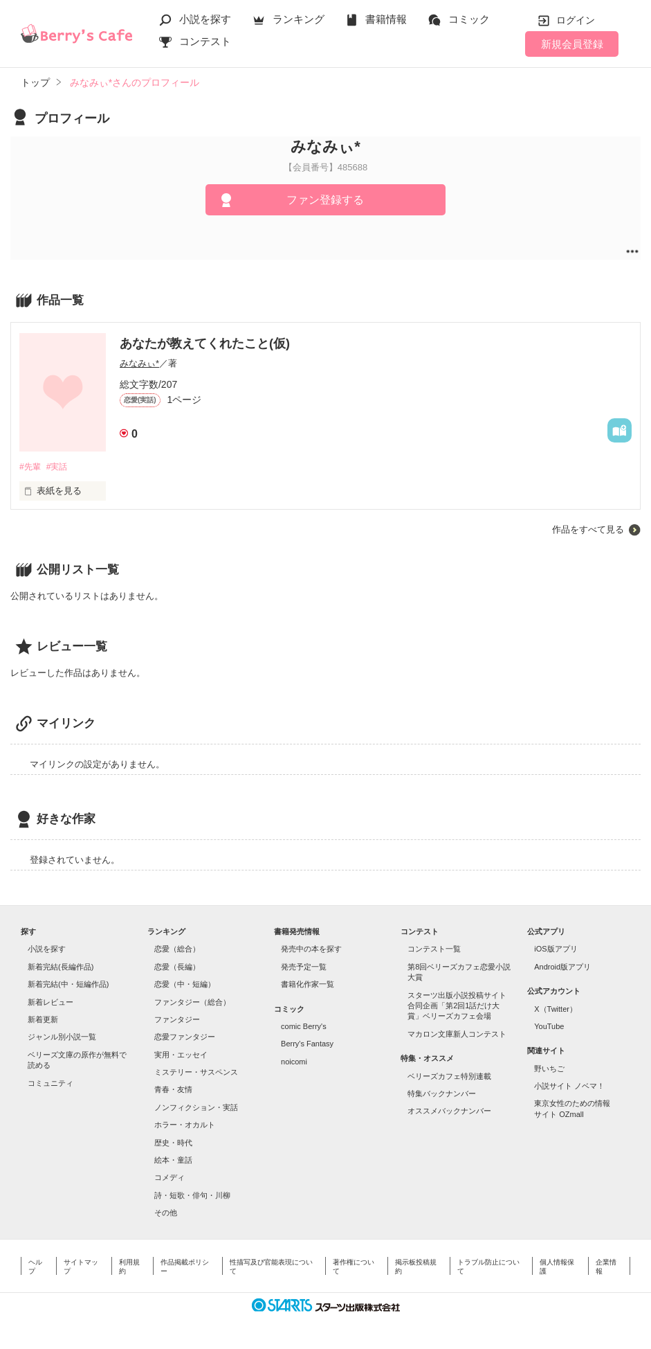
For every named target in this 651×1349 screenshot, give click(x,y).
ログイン (575, 20)
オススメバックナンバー (449, 1112)
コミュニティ (50, 1084)
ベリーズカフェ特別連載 (449, 1077)
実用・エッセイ (181, 1055)
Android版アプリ (562, 967)
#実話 (60, 467)
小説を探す (205, 19)
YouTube (549, 1027)
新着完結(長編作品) (60, 967)
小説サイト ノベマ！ (569, 1086)
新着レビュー (50, 1003)
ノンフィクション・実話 (196, 1108)
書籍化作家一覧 (307, 985)
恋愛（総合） (177, 950)
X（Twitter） (555, 1010)
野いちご (549, 1069)
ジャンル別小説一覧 (62, 1038)
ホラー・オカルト (184, 1126)
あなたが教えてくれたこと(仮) (205, 343)
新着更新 (43, 1020)
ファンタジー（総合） (192, 1003)
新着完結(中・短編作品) (68, 985)
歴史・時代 (173, 1143)
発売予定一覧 (304, 967)
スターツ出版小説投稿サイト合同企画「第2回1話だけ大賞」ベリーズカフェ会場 (456, 1006)
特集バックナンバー (441, 1094)
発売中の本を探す (311, 950)
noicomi (294, 1062)
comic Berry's (304, 1027)
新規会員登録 (572, 44)
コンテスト (205, 41)
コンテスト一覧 (434, 950)
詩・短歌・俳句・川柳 (192, 1196)
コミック (469, 19)
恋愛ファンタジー (184, 1038)
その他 (165, 1213)
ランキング (298, 19)
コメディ (169, 1178)
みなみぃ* (139, 363)
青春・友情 (173, 1091)
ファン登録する (325, 200)
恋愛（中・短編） (184, 985)
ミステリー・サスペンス (196, 1073)
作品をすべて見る (588, 531)
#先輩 (30, 467)
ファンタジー (177, 1020)
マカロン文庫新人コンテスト (456, 1034)
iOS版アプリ (555, 950)
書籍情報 (386, 19)
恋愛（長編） (177, 967)
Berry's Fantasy (307, 1045)
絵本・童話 (173, 1160)
